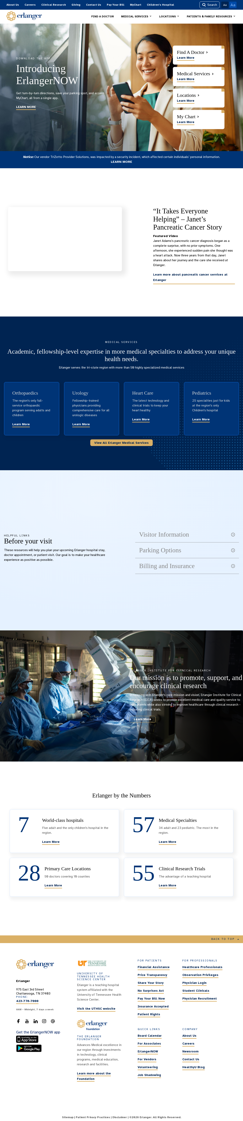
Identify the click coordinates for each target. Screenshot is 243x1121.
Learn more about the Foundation (94, 1076)
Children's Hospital (160, 4)
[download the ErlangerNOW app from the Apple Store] (28, 1042)
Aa (225, 5)
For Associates (149, 1043)
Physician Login (194, 983)
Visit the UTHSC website (96, 1008)
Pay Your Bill (115, 4)
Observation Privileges (200, 975)
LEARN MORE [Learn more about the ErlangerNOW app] (26, 107)
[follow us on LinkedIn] (35, 1022)
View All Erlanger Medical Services (121, 443)
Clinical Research (53, 4)
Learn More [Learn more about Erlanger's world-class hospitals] (51, 842)
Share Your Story (151, 983)
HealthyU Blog (193, 1067)
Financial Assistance (154, 967)
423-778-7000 (27, 1001)
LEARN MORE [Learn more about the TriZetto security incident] (121, 162)
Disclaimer (119, 1117)
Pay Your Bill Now (151, 999)
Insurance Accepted (153, 1006)
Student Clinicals (195, 991)
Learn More (21, 424)
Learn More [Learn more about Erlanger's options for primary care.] (53, 885)
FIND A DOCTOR (102, 16)
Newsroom (190, 1051)
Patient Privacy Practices (93, 1117)
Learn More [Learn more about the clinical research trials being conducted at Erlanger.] (167, 885)
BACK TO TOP (225, 939)
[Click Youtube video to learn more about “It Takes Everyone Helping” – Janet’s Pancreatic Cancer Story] (65, 239)
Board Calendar (150, 1035)
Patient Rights (149, 1014)
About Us (12, 4)
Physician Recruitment (199, 999)
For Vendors (147, 1059)
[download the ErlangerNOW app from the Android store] (29, 1051)
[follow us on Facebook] (18, 1022)
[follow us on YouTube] (27, 1022)
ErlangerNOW (148, 1051)
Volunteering (148, 1067)
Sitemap (67, 1117)
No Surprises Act (151, 991)
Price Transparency (152, 975)
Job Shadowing (149, 1075)
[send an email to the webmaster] (53, 1022)
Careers (30, 4)
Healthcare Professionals (202, 967)
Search (209, 5)
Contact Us (93, 4)
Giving (76, 4)
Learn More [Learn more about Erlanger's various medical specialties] (167, 842)
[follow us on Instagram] (44, 1022)
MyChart (135, 4)
